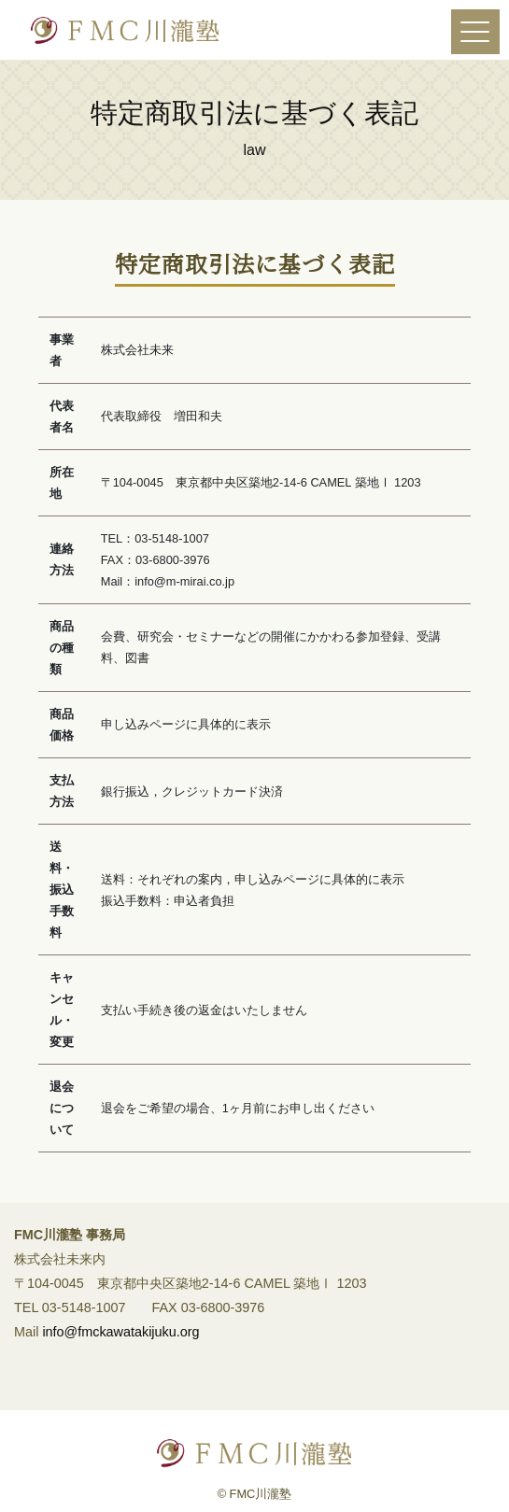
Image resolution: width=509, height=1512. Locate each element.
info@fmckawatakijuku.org (120, 1339)
